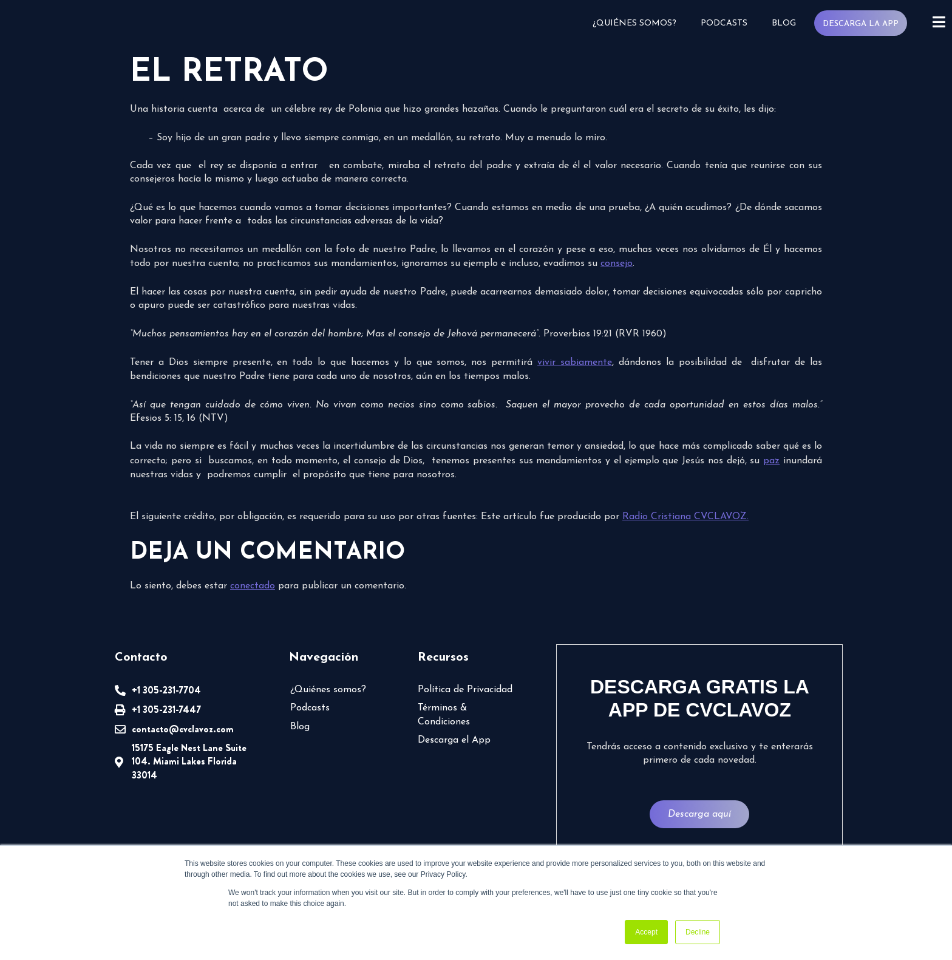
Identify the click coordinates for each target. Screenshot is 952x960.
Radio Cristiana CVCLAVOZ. (685, 517)
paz (771, 461)
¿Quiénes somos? (634, 23)
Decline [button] (697, 932)
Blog (783, 23)
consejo (616, 263)
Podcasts (723, 23)
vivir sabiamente (574, 362)
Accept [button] (646, 932)
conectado (252, 586)
